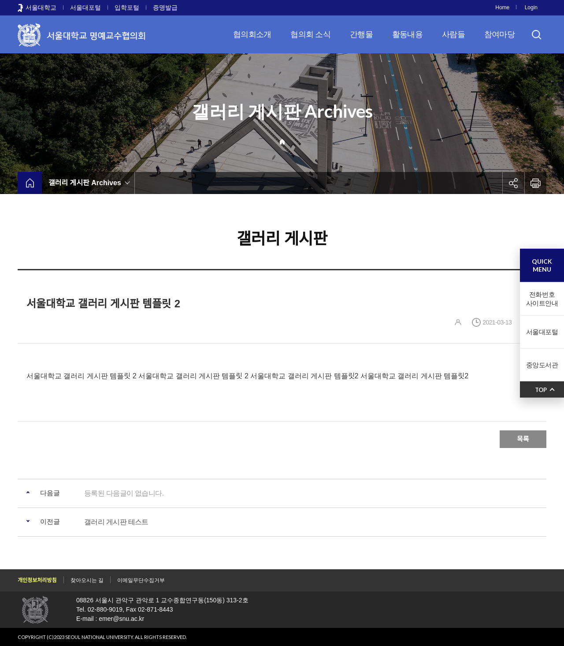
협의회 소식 (310, 34)
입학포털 (127, 7)
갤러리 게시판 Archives (84, 183)
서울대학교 (41, 7)
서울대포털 (85, 7)
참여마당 (499, 34)
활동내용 (407, 34)
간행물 (361, 34)
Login (531, 7)
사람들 (453, 34)
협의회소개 (252, 34)
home (30, 183)
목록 (523, 439)
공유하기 (513, 183)
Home (502, 7)
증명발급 (165, 7)
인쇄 (535, 183)
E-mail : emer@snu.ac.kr (110, 618)
